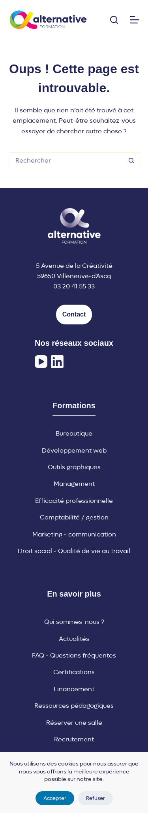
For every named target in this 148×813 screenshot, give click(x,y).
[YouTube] (41, 361)
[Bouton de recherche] (131, 160)
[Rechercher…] (66, 160)
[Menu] (134, 20)
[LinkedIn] (57, 361)
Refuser (95, 798)
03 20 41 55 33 (74, 286)
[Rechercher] (114, 20)
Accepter (54, 798)
